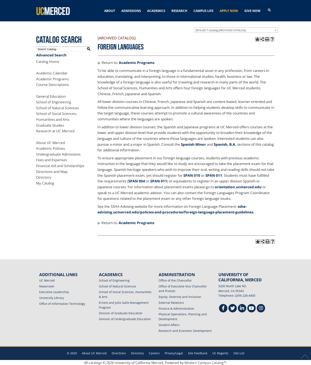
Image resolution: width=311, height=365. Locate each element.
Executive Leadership (54, 292)
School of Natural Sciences (57, 107)
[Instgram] (261, 308)
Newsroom (46, 286)
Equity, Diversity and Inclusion (180, 296)
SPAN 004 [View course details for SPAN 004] (136, 180)
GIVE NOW (252, 11)
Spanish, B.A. (225, 144)
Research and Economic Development (185, 330)
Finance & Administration (176, 308)
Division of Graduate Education (121, 313)
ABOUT (109, 11)
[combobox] (236, 29)
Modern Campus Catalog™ (205, 362)
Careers (154, 353)
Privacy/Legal (174, 353)
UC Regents (220, 353)
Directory (43, 177)
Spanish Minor (193, 144)
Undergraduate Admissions (58, 153)
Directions (119, 353)
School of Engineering (53, 101)
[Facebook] (223, 308)
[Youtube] (251, 308)
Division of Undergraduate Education (125, 319)
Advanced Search (51, 54)
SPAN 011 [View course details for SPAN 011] (213, 175)
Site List (238, 353)
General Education (51, 96)
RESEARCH (179, 11)
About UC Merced (50, 142)
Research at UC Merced (55, 130)
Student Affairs (169, 324)
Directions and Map (51, 171)
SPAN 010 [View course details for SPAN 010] (191, 175)
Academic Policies (50, 147)
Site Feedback (197, 353)
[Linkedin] (242, 308)
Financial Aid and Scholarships (60, 165)
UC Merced (47, 280)
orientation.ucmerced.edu (238, 186)
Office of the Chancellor (175, 280)
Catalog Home (47, 61)
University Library (51, 297)
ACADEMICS (156, 11)
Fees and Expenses (51, 159)
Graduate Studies (50, 124)
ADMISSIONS (131, 11)
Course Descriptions (52, 84)
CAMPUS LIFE (203, 11)
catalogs (95, 362)
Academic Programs (52, 78)
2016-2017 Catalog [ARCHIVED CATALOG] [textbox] (220, 30)
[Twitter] (232, 308)
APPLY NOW (229, 11)
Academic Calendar (51, 72)
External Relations (171, 302)
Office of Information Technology (62, 303)
